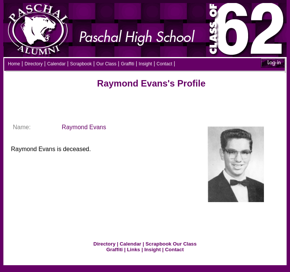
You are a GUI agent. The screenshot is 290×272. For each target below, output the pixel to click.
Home (14, 63)
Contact (164, 63)
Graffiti (127, 63)
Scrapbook (81, 63)
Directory (34, 63)
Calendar (56, 63)
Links (133, 249)
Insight (145, 63)
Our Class (106, 63)
